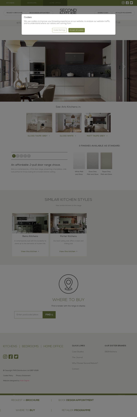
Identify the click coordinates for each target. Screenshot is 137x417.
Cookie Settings (59, 30)
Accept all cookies (76, 30)
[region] (68, 208)
